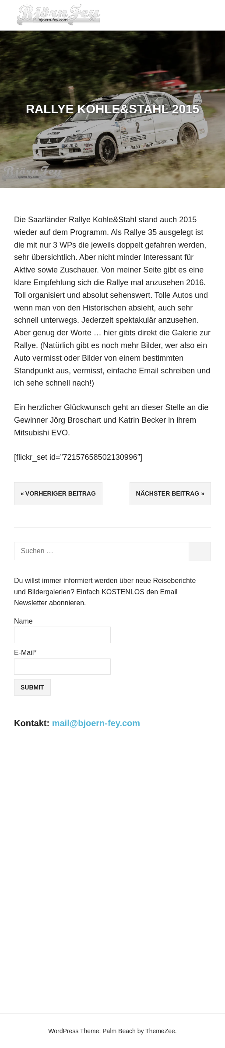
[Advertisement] (112, 812)
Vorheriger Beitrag (60, 493)
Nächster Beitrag (168, 493)
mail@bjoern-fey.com (96, 723)
